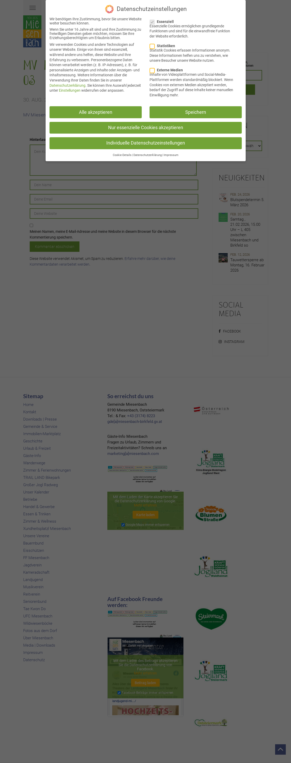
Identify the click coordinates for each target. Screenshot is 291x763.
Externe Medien (168, 70)
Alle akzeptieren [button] (95, 112)
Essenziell (163, 21)
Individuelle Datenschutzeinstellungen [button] (145, 142)
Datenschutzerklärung (67, 85)
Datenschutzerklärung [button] (147, 155)
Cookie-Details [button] (122, 155)
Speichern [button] (195, 112)
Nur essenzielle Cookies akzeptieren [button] (145, 127)
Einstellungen (70, 90)
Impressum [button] (171, 155)
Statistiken (164, 45)
